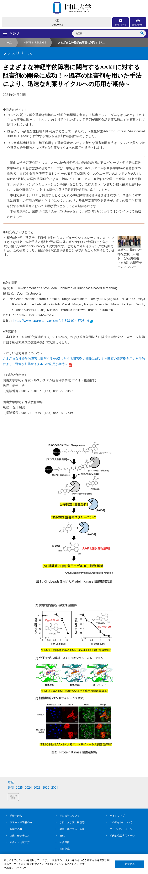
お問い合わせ (120, 24)
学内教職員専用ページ (122, 835)
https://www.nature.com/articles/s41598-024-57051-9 (53, 321)
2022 (45, 787)
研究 (62, 835)
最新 (11, 787)
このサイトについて (121, 822)
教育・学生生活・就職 (72, 829)
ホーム (8, 42)
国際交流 (65, 848)
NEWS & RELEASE (35, 42)
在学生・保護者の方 (21, 822)
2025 (19, 787)
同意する (130, 864)
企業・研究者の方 (20, 835)
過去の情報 (13, 797)
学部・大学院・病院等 (72, 822)
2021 (54, 787)
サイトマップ (117, 815)
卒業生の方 (16, 829)
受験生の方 (16, 815)
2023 (37, 787)
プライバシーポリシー (122, 829)
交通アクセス (138, 24)
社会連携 (65, 842)
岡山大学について (70, 815)
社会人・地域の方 (20, 842)
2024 (28, 787)
